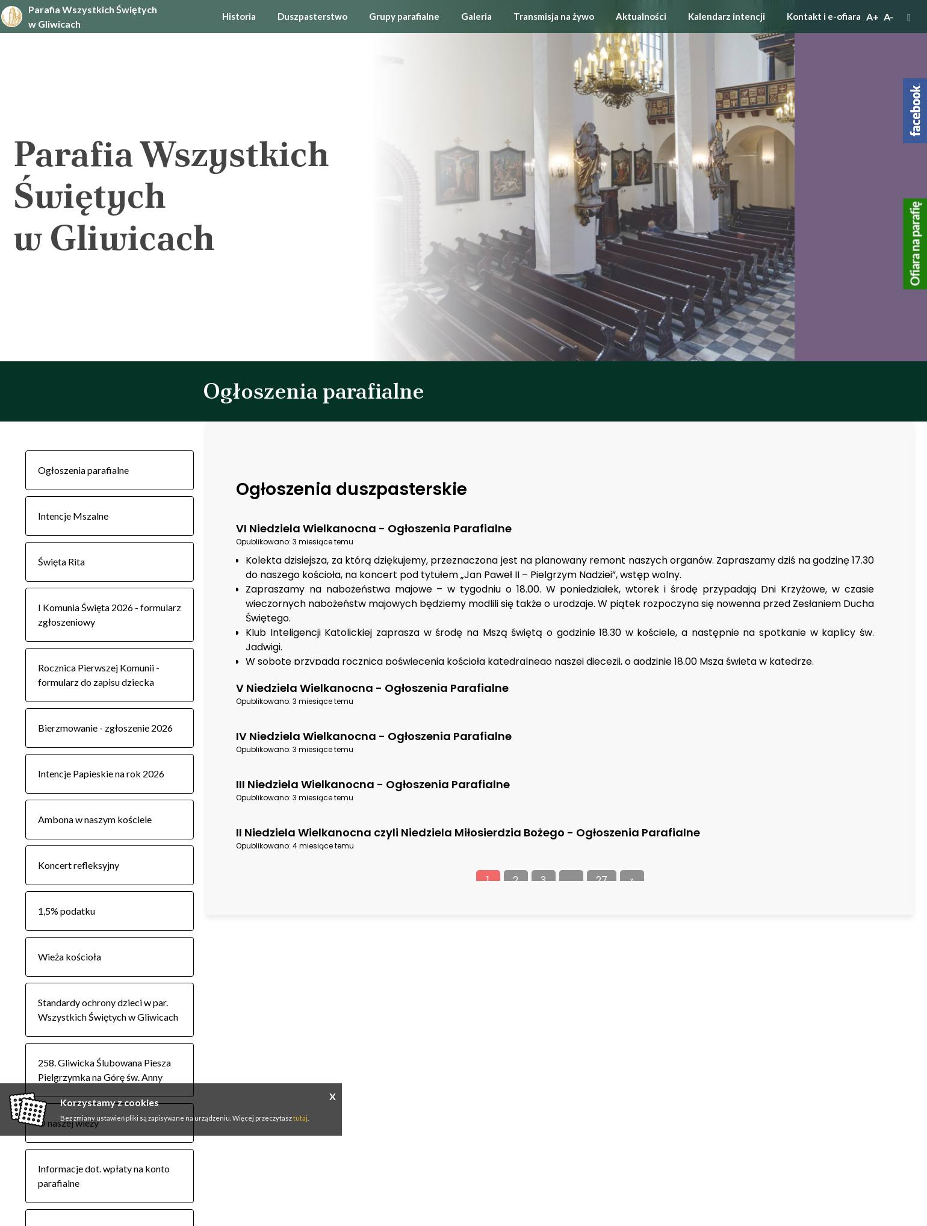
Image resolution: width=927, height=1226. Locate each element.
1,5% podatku (66, 910)
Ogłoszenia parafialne (83, 470)
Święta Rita (61, 561)
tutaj (300, 1118)
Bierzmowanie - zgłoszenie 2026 (105, 727)
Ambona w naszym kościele (95, 819)
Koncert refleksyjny (78, 865)
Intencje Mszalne (73, 515)
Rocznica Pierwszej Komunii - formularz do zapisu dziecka (99, 675)
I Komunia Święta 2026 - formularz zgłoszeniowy (109, 614)
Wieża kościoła (69, 956)
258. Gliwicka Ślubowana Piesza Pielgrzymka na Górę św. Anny (104, 1070)
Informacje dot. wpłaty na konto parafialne (104, 1176)
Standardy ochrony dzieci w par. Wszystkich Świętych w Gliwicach (108, 1009)
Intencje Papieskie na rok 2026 (101, 773)
